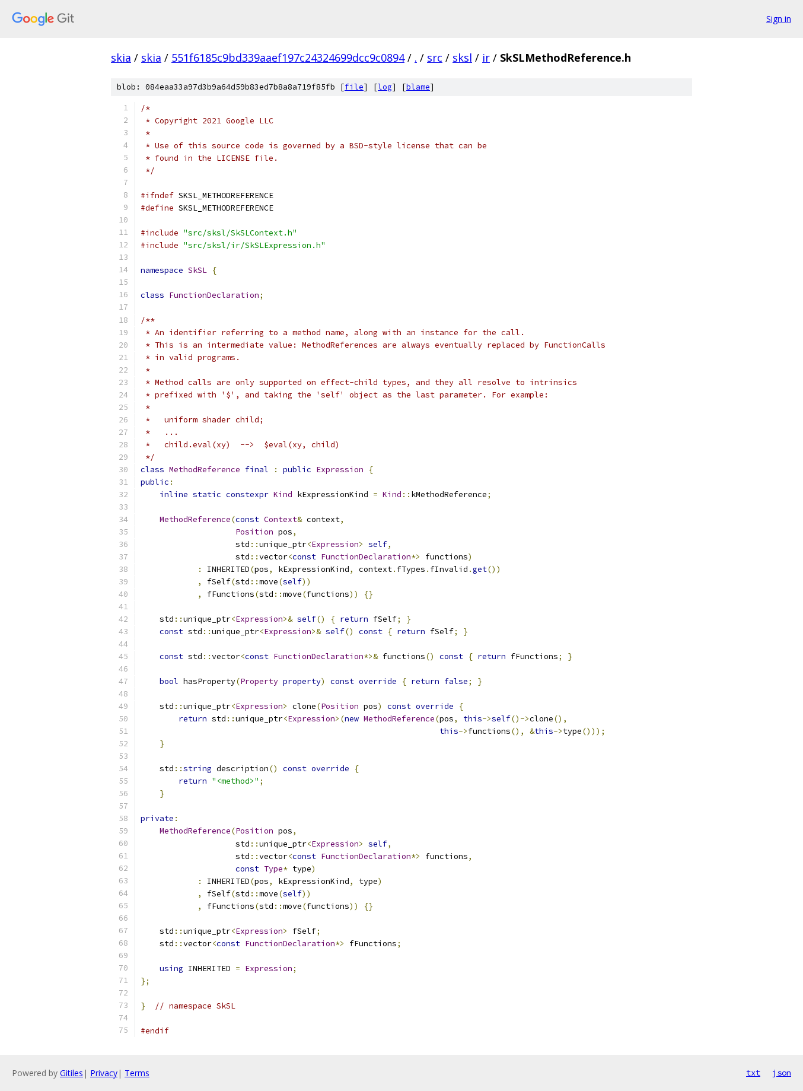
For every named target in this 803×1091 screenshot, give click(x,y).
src (434, 57)
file (354, 87)
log (385, 87)
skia (121, 57)
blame (418, 87)
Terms (137, 1073)
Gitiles (71, 1073)
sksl (462, 57)
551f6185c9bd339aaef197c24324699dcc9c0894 (287, 57)
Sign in (778, 18)
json (781, 1072)
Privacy (103, 1073)
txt (753, 1072)
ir (486, 57)
